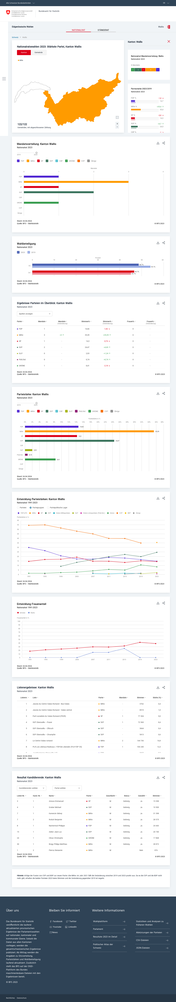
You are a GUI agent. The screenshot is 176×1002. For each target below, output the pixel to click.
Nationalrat (78, 30)
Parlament (109, 929)
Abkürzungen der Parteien (152, 932)
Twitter (71, 921)
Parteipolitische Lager (58, 508)
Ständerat (103, 30)
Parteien (23, 508)
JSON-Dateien (152, 948)
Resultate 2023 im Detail (109, 937)
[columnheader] (26, 322)
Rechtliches (10, 998)
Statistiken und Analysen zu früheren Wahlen (152, 923)
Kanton (24, 52)
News (53, 932)
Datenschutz (21, 998)
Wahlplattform (109, 921)
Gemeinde (39, 52)
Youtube (55, 927)
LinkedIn (71, 927)
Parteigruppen (38, 508)
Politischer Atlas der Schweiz (109, 946)
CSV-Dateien (152, 940)
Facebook (55, 921)
